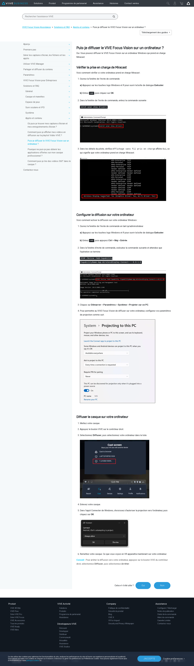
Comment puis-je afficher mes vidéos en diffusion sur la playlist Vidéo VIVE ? (47, 134)
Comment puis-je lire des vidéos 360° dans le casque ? (49, 163)
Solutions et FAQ (62, 27)
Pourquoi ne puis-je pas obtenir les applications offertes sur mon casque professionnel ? (45, 152)
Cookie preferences (173, 658)
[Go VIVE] (188, 3)
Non (162, 585)
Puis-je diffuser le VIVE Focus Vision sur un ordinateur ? (48, 142)
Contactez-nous (30, 170)
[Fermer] (168, 3)
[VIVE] (15, 3)
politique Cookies (32, 660)
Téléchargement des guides (155, 32)
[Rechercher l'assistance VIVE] (112, 16)
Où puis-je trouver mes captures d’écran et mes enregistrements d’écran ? (47, 125)
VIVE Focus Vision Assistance (36, 27)
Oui (143, 585)
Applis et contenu (81, 27)
